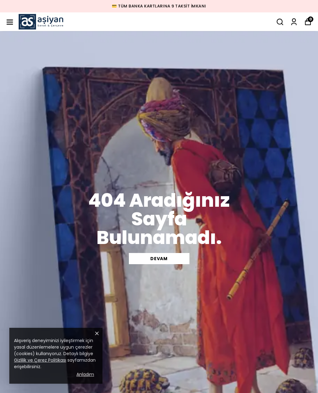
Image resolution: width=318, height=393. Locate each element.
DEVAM (159, 258)
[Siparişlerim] (294, 22)
